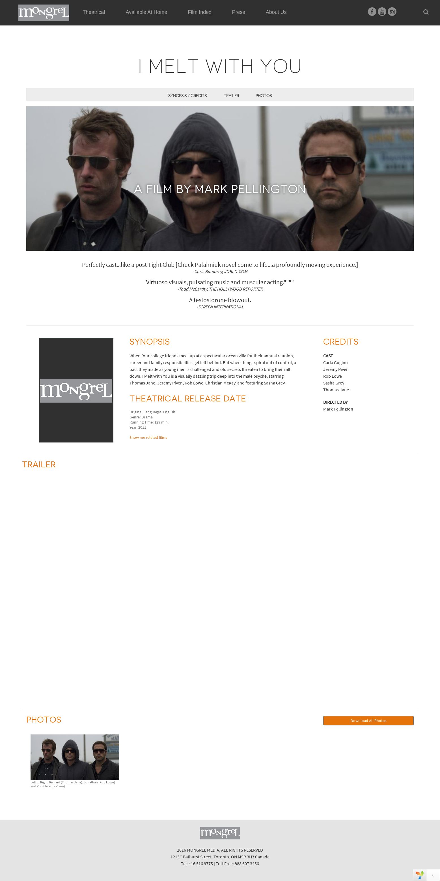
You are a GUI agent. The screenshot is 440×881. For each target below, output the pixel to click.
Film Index (199, 12)
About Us (276, 12)
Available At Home (146, 18)
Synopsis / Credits (187, 96)
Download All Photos (369, 720)
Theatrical (94, 12)
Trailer (231, 96)
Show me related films (148, 437)
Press (238, 12)
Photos (264, 96)
